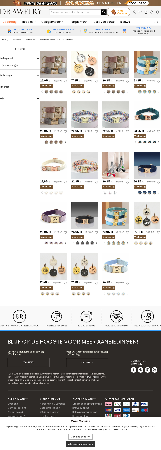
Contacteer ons (17, 407)
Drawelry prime (80, 407)
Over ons (13, 403)
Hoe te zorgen (48, 416)
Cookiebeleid (93, 429)
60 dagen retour (49, 412)
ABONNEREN (28, 362)
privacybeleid (93, 377)
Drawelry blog (80, 416)
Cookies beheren (80, 436)
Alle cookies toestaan (80, 444)
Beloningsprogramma (84, 412)
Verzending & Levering (52, 403)
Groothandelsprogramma (87, 403)
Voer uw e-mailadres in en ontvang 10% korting (26, 353)
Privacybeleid (15, 412)
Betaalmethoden (50, 407)
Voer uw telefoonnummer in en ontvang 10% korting (87, 353)
